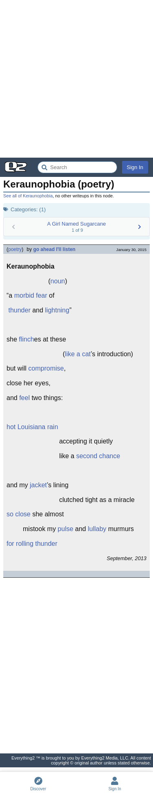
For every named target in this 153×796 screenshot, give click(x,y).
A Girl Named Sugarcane (76, 224)
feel (24, 397)
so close (19, 514)
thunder (19, 310)
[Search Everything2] (77, 167)
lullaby (97, 528)
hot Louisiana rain (32, 426)
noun (58, 281)
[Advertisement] (76, 79)
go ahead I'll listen (54, 249)
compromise (46, 368)
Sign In (135, 167)
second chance (98, 455)
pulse (65, 528)
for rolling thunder (32, 543)
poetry (15, 249)
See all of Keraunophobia (28, 195)
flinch (26, 339)
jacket (38, 485)
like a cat (78, 354)
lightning (57, 310)
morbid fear (30, 295)
